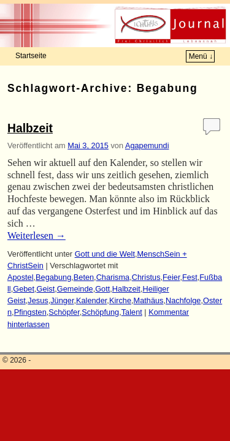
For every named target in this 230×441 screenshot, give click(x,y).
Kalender (91, 300)
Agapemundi (147, 145)
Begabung (53, 277)
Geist (46, 288)
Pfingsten (30, 312)
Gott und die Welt (105, 253)
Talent (131, 312)
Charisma (113, 277)
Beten (84, 277)
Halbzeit (30, 128)
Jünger (62, 300)
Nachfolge (183, 300)
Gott (102, 288)
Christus (146, 277)
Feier (171, 277)
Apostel (20, 277)
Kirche (120, 300)
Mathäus (149, 300)
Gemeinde (75, 288)
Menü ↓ (201, 56)
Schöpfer (63, 312)
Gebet (23, 288)
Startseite (31, 55)
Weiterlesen (36, 235)
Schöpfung (100, 312)
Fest (189, 277)
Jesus (38, 300)
